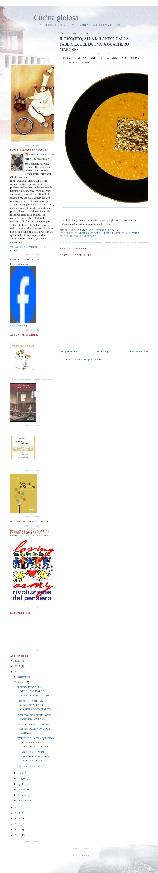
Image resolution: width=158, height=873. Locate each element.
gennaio (22, 800)
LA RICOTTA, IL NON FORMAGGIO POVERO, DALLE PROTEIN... (33, 756)
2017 (18, 666)
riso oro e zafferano (82, 236)
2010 (18, 835)
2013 (18, 818)
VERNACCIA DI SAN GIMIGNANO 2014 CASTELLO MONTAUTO (34, 705)
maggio (22, 778)
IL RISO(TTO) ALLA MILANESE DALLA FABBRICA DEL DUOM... (34, 691)
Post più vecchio (138, 351)
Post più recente (69, 351)
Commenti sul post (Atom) (87, 359)
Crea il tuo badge (19, 325)
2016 (18, 671)
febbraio (23, 795)
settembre (23, 676)
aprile (21, 784)
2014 (18, 812)
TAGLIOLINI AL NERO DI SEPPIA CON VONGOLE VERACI (33, 728)
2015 (18, 807)
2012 (18, 824)
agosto (22, 682)
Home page (103, 351)
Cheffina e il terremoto (29, 765)
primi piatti (112, 233)
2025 (18, 660)
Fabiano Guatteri (41, 154)
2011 (18, 829)
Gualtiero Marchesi (89, 233)
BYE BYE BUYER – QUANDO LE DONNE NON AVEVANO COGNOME (35, 742)
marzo (22, 789)
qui (109, 224)
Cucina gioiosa (56, 17)
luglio (21, 772)
